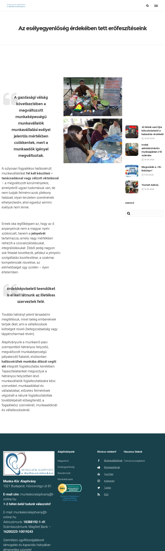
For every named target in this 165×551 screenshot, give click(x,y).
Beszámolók (64, 461)
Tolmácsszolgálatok (134, 449)
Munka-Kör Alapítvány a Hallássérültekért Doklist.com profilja (69, 486)
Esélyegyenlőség (66, 455)
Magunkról (63, 449)
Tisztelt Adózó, (150, 173)
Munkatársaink (65, 467)
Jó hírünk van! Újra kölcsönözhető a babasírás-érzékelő (152, 119)
